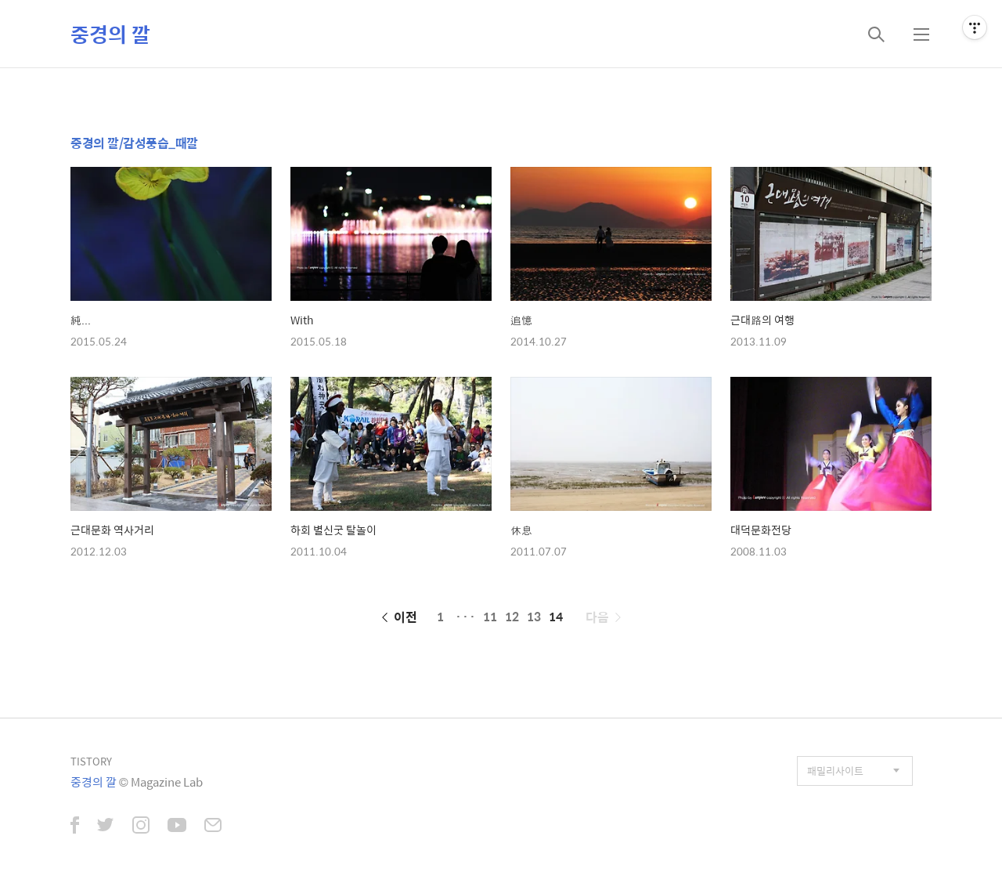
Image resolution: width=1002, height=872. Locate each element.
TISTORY (91, 761)
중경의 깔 (110, 33)
